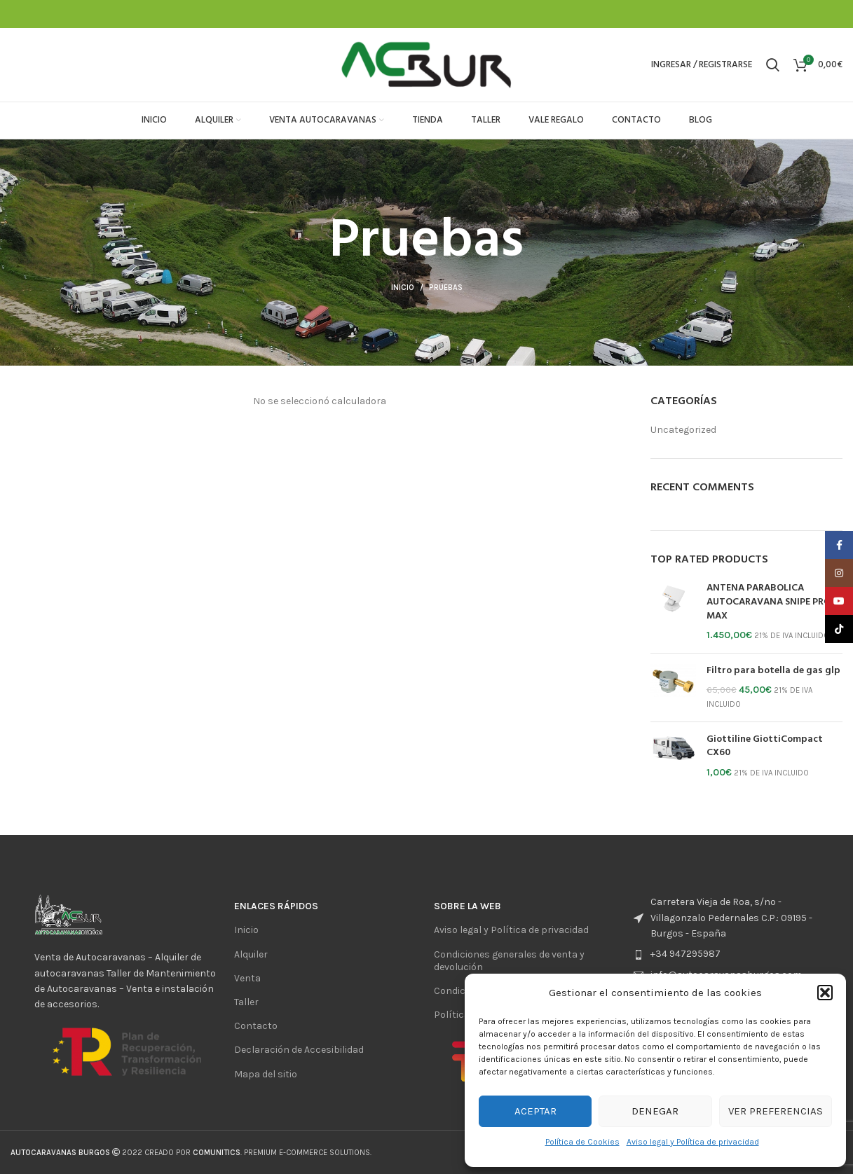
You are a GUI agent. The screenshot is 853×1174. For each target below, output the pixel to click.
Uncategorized (683, 430)
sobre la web (467, 906)
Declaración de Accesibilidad (299, 1050)
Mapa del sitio (265, 1074)
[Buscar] (772, 65)
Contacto (256, 1026)
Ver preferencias (775, 1111)
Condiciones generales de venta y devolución (509, 960)
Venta (247, 978)
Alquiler (251, 954)
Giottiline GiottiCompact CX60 (765, 746)
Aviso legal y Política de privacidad (693, 1142)
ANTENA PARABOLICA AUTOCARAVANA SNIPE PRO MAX (769, 602)
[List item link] (726, 954)
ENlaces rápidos (276, 906)
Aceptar (535, 1111)
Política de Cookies (582, 1142)
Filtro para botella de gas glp (773, 671)
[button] (825, 993)
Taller (246, 1002)
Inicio (402, 287)
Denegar (655, 1111)
